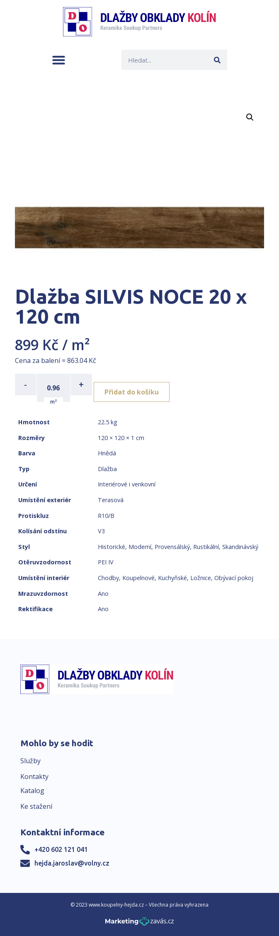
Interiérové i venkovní (126, 484)
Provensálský (172, 547)
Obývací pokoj (233, 578)
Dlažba (107, 469)
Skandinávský (240, 547)
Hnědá (107, 453)
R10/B (106, 516)
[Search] (217, 60)
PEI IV (106, 562)
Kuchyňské (172, 578)
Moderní (140, 547)
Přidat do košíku (131, 392)
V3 (101, 531)
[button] (59, 60)
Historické (111, 547)
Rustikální (206, 547)
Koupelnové (138, 578)
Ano (103, 593)
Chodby (108, 578)
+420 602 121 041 (61, 849)
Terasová (111, 500)
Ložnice (200, 578)
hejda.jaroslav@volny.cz (71, 863)
